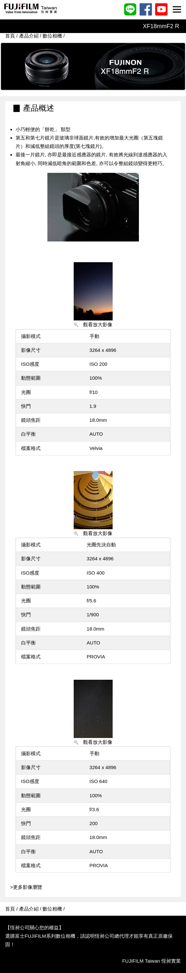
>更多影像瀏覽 (23, 887)
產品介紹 (29, 36)
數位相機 (52, 36)
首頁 (10, 36)
